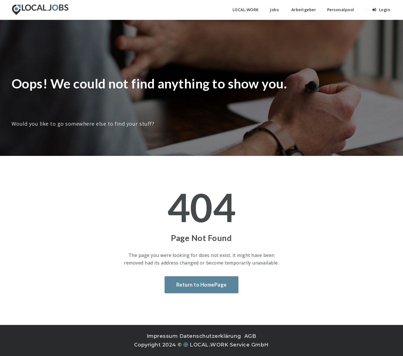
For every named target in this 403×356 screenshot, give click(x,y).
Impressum (162, 336)
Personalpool (340, 9)
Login (381, 9)
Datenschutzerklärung (210, 336)
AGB (250, 336)
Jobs (274, 9)
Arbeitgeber (303, 9)
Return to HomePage (201, 285)
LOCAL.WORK (246, 9)
